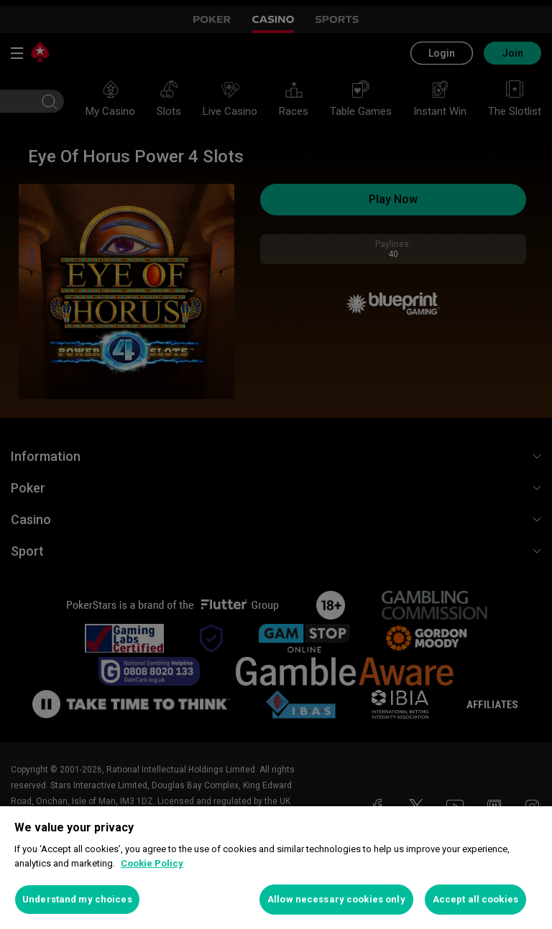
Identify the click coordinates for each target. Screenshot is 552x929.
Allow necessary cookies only (336, 899)
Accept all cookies (475, 899)
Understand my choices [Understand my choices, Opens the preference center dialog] (77, 899)
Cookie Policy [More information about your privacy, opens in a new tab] (152, 863)
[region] (276, 867)
